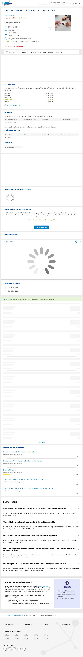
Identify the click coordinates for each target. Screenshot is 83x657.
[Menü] (80, 3)
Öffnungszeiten (11, 52)
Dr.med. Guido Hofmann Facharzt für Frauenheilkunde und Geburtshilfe (27, 488)
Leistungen (24, 52)
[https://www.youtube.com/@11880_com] (24, 649)
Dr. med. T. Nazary (9, 470)
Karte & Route (48, 52)
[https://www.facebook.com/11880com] (5, 649)
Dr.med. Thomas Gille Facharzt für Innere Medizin (19, 452)
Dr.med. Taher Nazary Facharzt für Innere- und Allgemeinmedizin (24, 479)
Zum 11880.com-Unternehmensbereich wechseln (52, 4)
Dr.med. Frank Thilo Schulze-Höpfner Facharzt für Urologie (22, 461)
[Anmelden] (73, 3)
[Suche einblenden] (70, 3)
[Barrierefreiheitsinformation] (77, 3)
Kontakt (59, 52)
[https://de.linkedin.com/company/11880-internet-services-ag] (19, 649)
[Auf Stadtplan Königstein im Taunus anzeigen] (80, 241)
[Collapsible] (78, 508)
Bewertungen (36, 52)
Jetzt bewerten (41, 227)
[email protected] (35, 529)
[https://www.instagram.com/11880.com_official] (10, 649)
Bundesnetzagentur (43, 586)
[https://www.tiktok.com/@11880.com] (14, 649)
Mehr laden (41, 442)
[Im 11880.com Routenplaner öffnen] (76, 241)
